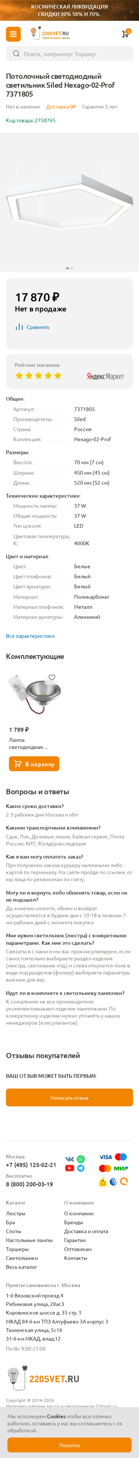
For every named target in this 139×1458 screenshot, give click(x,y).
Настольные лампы (29, 1239)
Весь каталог (21, 1266)
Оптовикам (78, 1248)
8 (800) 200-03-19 (29, 1184)
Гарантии (75, 1239)
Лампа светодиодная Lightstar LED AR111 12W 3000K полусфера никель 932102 (33, 743)
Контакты (75, 1257)
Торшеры (17, 1248)
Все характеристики (30, 635)
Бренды (73, 1222)
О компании (78, 1213)
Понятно (69, 1445)
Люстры (16, 1213)
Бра (10, 1222)
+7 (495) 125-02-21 (31, 1164)
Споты (13, 1231)
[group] (69, 202)
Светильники (22, 1257)
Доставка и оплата (86, 1231)
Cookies (56, 1416)
